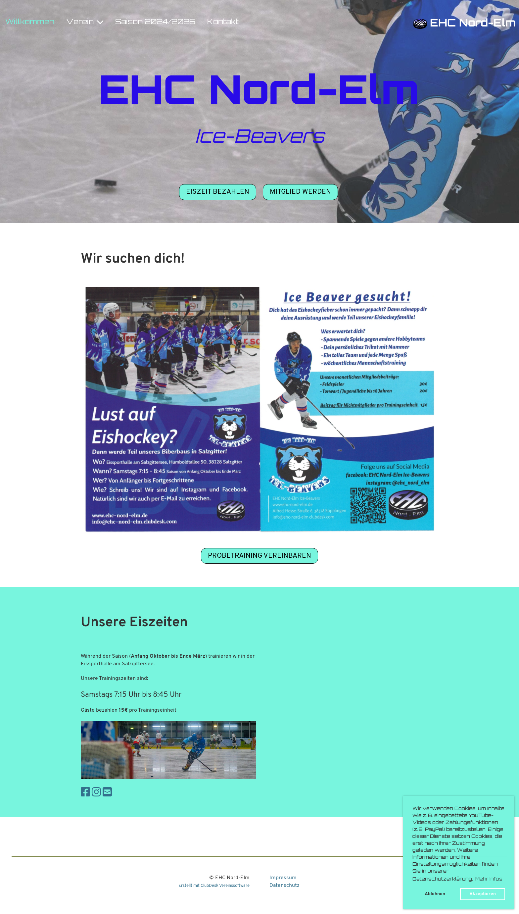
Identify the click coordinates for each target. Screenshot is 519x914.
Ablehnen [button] (435, 893)
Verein (84, 22)
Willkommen (29, 22)
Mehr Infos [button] (488, 879)
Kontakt (223, 22)
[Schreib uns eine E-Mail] (107, 793)
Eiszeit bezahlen (217, 191)
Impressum (283, 878)
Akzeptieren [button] (482, 893)
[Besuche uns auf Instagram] (96, 793)
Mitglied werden (300, 191)
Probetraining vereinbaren (259, 555)
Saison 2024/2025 (155, 22)
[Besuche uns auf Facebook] (85, 793)
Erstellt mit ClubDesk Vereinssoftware (214, 886)
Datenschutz (284, 885)
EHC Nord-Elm (473, 24)
